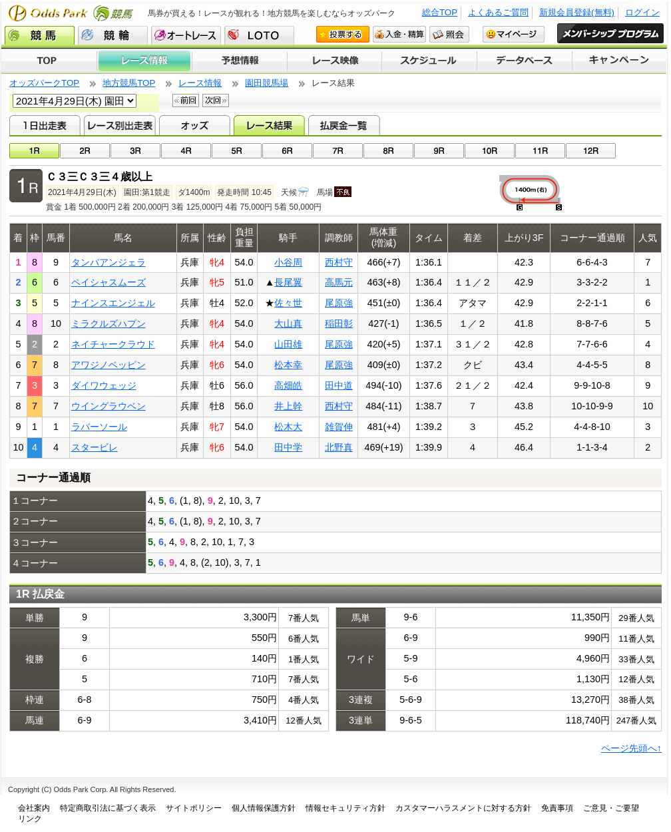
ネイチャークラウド (113, 344)
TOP (49, 61)
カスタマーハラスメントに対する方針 (463, 808)
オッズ (194, 125)
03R (135, 150)
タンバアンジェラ (108, 262)
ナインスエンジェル (113, 303)
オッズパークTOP (44, 83)
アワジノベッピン (108, 364)
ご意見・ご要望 (611, 808)
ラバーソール (99, 426)
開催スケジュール (429, 61)
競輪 (113, 35)
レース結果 (269, 125)
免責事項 (557, 808)
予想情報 (239, 61)
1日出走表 (45, 125)
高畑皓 (288, 385)
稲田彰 (339, 323)
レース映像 (334, 61)
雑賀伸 (339, 426)
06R (287, 150)
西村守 (339, 262)
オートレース (186, 35)
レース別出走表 (119, 125)
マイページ (514, 34)
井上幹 (288, 406)
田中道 (339, 385)
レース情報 (144, 61)
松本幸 (288, 364)
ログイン (642, 12)
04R (186, 150)
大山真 (288, 323)
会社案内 (34, 808)
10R (490, 150)
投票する (342, 34)
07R (338, 150)
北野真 (339, 447)
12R (591, 150)
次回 (215, 100)
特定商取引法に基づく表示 (108, 808)
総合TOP (439, 12)
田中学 (288, 447)
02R (85, 150)
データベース (524, 61)
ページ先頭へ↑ (631, 748)
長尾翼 (288, 282)
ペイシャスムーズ (108, 282)
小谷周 (288, 262)
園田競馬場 (266, 83)
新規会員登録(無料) (576, 12)
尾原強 (339, 303)
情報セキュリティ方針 (345, 808)
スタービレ (94, 447)
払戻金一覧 (343, 125)
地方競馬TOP (129, 83)
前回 (185, 100)
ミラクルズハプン (108, 323)
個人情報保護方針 (264, 808)
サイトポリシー (194, 808)
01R (34, 150)
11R (540, 150)
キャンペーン (619, 61)
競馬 (40, 35)
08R (388, 150)
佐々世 (288, 303)
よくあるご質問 (498, 12)
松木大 (288, 426)
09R (439, 150)
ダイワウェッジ (103, 385)
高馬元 (339, 282)
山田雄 (288, 344)
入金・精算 (399, 34)
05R (237, 150)
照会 (449, 34)
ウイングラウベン (108, 406)
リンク (30, 819)
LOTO (259, 35)
